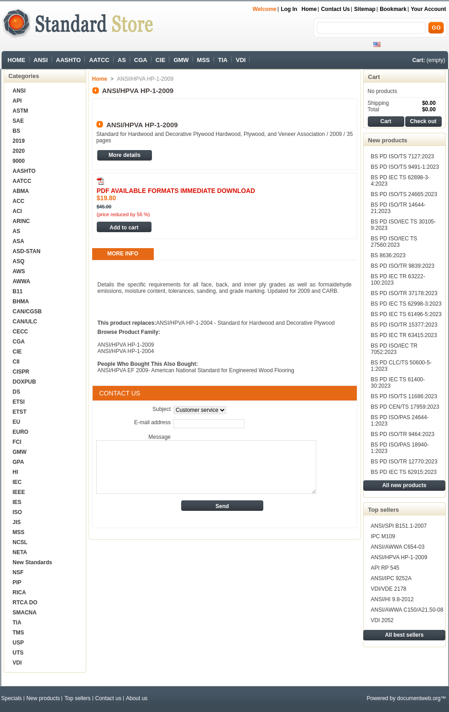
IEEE (19, 492)
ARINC (21, 221)
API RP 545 (385, 568)
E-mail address (152, 422)
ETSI (19, 402)
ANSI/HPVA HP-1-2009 (399, 557)
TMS (18, 632)
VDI (241, 60)
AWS (19, 271)
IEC (17, 482)
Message (159, 437)
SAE (18, 121)
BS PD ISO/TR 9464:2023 (402, 434)
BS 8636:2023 (388, 255)
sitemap (365, 9)
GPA (18, 462)
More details (125, 155)
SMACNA (25, 612)
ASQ (19, 261)
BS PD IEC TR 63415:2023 (404, 335)
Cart (374, 76)
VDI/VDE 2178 (389, 589)
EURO (21, 432)
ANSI (41, 60)
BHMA (21, 301)
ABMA (21, 191)
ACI (17, 211)
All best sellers (404, 635)
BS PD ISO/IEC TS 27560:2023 (394, 241)
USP (18, 642)
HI (15, 472)
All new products (404, 485)
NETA (20, 552)
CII (16, 362)
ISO (17, 512)
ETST (20, 412)
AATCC (99, 60)
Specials (11, 698)
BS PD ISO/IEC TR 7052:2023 (394, 349)
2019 (19, 141)
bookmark (393, 9)
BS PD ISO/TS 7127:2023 (402, 156)
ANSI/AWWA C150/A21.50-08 (407, 610)
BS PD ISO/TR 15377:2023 (404, 325)
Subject (161, 409)
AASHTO (68, 60)
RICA (19, 592)
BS (17, 131)
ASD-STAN (27, 251)
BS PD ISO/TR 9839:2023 (402, 266)
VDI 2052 (382, 620)
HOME (17, 60)
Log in (289, 9)
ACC (19, 201)
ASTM (20, 111)
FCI (17, 442)
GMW (180, 60)
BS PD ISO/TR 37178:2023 (404, 293)
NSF (18, 572)
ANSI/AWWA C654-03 (398, 547)
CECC (20, 331)
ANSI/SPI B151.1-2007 (399, 526)
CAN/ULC (25, 321)
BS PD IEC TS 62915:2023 (404, 472)
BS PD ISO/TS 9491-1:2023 (405, 167)
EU (17, 422)
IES (17, 502)
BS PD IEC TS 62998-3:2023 (406, 304)
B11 (18, 291)
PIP (17, 582)
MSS (203, 60)
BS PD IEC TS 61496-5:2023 (406, 314)
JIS (17, 522)
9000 (19, 161)
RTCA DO (25, 602)
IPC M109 (383, 536)
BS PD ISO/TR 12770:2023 (404, 461)
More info (122, 253)
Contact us (335, 9)
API (17, 101)
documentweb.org (418, 698)
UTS (18, 653)
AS (122, 60)
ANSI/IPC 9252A (391, 578)
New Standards (32, 562)
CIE (161, 60)
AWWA (22, 281)
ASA (18, 241)
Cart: (418, 60)
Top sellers (383, 509)
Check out (423, 121)
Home (309, 9)
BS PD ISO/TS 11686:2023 (404, 396)
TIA (223, 60)
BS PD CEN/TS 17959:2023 (405, 407)
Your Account (428, 9)
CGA (140, 60)
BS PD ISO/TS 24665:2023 (404, 194)
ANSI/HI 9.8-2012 (392, 599)
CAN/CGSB (27, 311)
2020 (19, 151)
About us (136, 698)
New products (387, 140)
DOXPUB (24, 382)
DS (17, 392)
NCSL (20, 542)
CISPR (21, 372)
